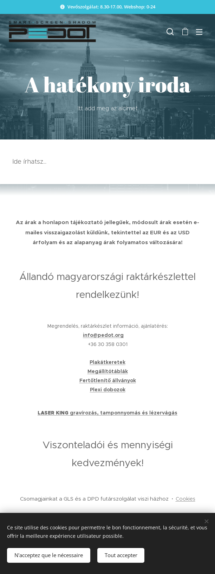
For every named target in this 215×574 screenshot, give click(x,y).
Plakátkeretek (107, 362)
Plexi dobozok (107, 389)
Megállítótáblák (107, 371)
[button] (170, 31)
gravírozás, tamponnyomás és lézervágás (123, 413)
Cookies (185, 499)
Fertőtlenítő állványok (107, 380)
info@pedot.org (103, 335)
